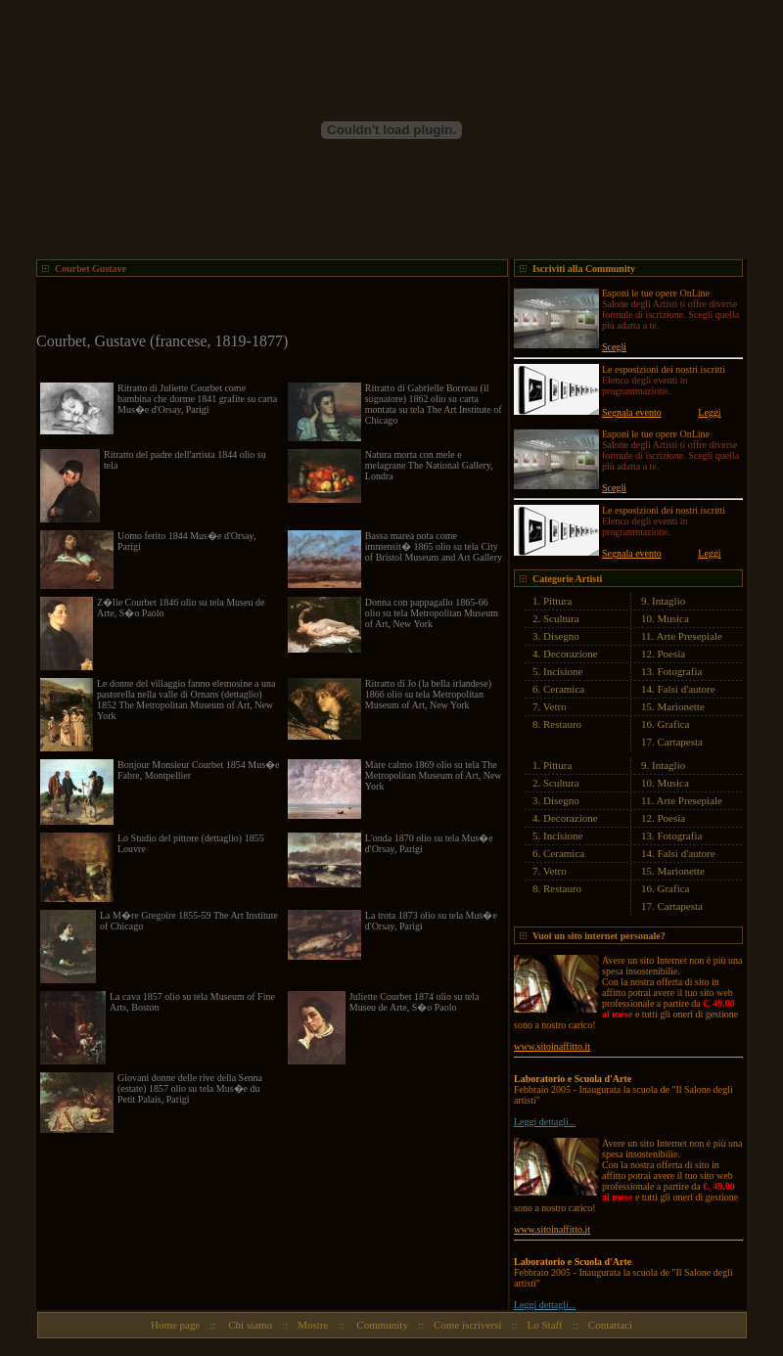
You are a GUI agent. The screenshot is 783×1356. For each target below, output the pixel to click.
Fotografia (680, 671)
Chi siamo (249, 1325)
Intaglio (668, 601)
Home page (175, 1325)
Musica (673, 618)
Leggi (709, 412)
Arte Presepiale (690, 636)
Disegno (561, 636)
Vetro (555, 706)
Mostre (313, 1325)
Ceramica (563, 689)
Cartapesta (680, 741)
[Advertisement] (265, 306)
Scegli (614, 346)
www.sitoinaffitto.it (552, 1046)
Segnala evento (632, 412)
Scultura (561, 618)
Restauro (562, 724)
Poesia (672, 653)
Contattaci (610, 1325)
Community (381, 1325)
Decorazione (570, 653)
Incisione (562, 671)
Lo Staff (545, 1325)
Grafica (674, 724)
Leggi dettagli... (545, 1121)
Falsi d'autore (686, 689)
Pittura (557, 601)
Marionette (681, 706)
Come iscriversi (467, 1325)
